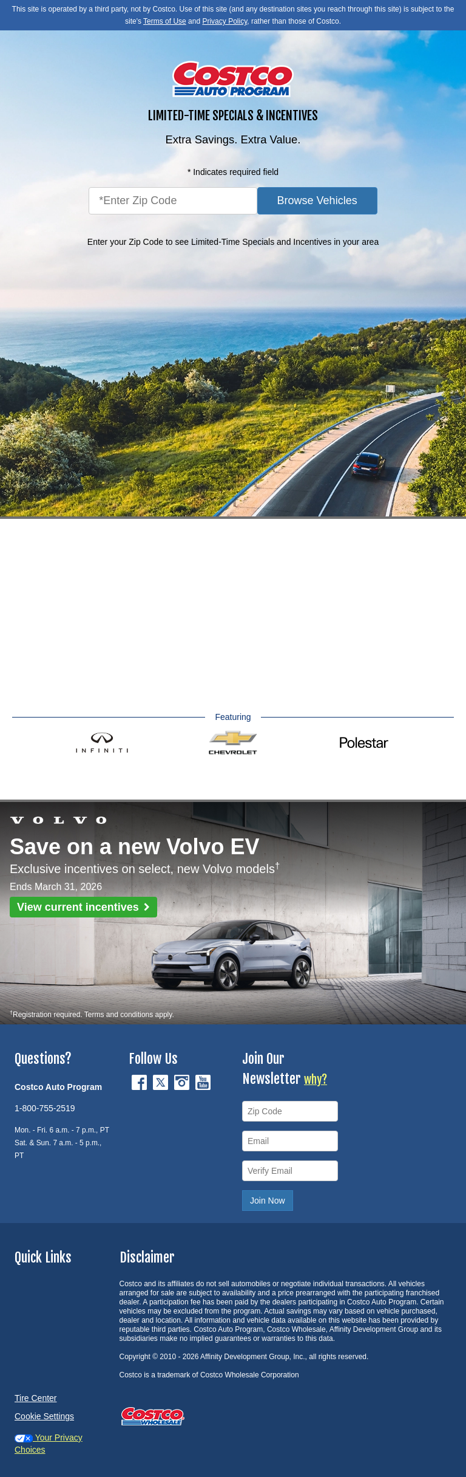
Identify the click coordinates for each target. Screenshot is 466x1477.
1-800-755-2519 (45, 1108)
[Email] (290, 1141)
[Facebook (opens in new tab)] (140, 1081)
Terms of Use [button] (164, 21)
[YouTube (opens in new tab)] (203, 1081)
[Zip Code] (290, 1111)
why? (315, 1079)
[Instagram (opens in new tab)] (183, 1081)
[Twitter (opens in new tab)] (162, 1081)
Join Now (267, 1200)
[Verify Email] (290, 1170)
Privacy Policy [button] (224, 21)
